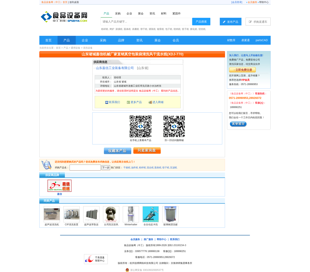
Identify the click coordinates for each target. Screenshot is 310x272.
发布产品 (230, 22)
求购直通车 (258, 22)
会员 (176, 40)
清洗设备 (88, 47)
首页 (48, 40)
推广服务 (148, 239)
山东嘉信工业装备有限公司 (115, 68)
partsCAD (262, 40)
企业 (85, 40)
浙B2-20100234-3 (176, 245)
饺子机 (165, 167)
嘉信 (59, 194)
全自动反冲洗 (151, 224)
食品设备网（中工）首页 (54, 2)
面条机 (158, 167)
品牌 (121, 40)
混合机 (150, 167)
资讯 (139, 40)
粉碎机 (142, 167)
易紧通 (245, 40)
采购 (103, 40)
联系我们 (114, 102)
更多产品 (136, 102)
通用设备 (75, 47)
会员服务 (252, 2)
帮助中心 (264, 2)
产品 (66, 40)
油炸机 (134, 167)
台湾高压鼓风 (111, 224)
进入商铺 (158, 102)
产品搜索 (201, 21)
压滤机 (173, 167)
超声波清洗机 (52, 224)
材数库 (231, 40)
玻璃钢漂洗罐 (170, 224)
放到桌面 (74, 2)
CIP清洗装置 (71, 224)
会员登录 (237, 2)
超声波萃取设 (91, 224)
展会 (157, 40)
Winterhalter (131, 224)
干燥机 (126, 167)
